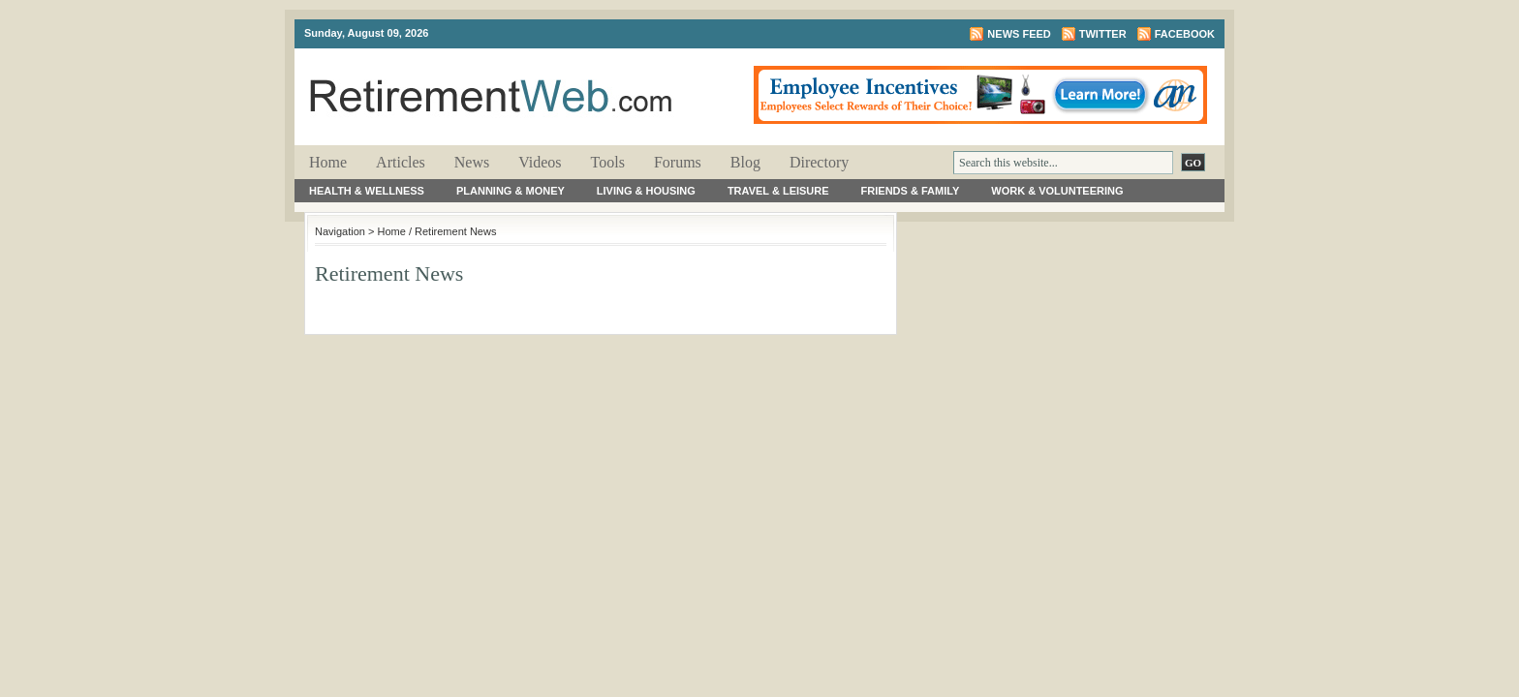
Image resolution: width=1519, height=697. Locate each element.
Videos (539, 162)
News (471, 162)
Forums (677, 162)
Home (328, 162)
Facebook (1185, 34)
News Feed (1018, 34)
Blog (745, 162)
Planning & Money (510, 191)
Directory (819, 162)
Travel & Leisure (778, 191)
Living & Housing (646, 191)
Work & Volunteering (1057, 191)
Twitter (1103, 34)
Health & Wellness (366, 191)
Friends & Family (910, 191)
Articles (400, 162)
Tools (608, 162)
